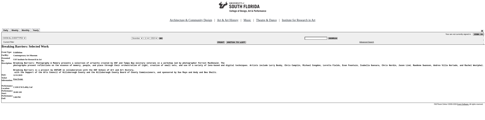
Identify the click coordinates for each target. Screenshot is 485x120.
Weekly (15, 30)
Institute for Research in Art (298, 20)
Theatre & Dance (266, 20)
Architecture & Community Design (191, 20)
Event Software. (463, 107)
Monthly (26, 30)
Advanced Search (367, 42)
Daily (5, 30)
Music (247, 20)
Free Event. (18, 81)
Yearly (36, 30)
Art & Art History (227, 20)
